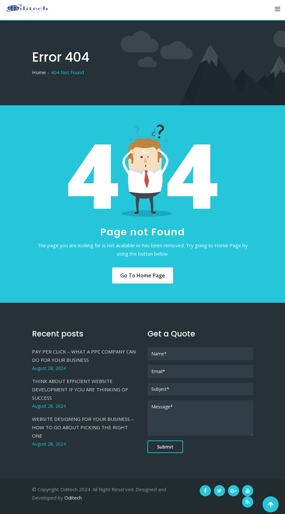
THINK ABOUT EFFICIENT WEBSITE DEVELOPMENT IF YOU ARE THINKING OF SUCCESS (80, 389)
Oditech (73, 497)
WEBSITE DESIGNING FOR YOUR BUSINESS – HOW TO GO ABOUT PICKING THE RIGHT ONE (83, 427)
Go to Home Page (142, 275)
